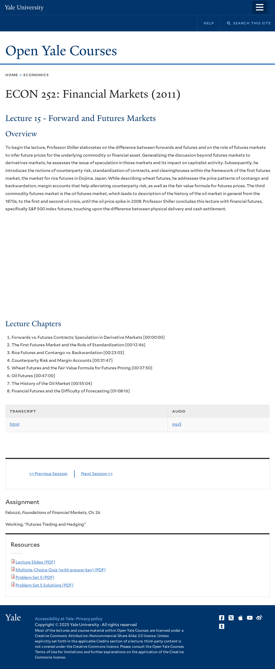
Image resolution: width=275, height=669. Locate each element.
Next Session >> (97, 474)
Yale (13, 617)
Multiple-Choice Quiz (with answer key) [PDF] (61, 570)
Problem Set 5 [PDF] (35, 578)
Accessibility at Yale (54, 619)
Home (11, 75)
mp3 (176, 424)
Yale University (24, 7)
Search (225, 23)
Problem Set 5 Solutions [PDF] (44, 585)
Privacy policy (89, 619)
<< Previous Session (48, 474)
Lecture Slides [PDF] (35, 562)
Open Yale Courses (61, 51)
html (14, 424)
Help (209, 23)
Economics (36, 75)
